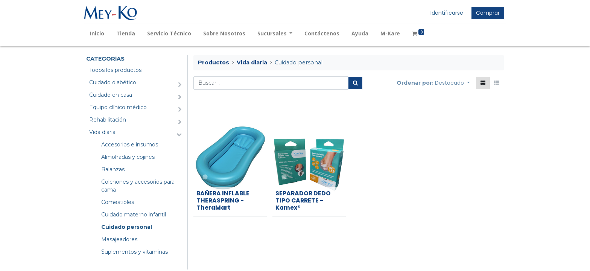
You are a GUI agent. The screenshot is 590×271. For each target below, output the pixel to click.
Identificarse (444, 13)
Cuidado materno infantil (133, 214)
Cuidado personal (126, 227)
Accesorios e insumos (129, 144)
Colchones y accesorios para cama (138, 185)
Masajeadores (119, 239)
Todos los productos (115, 70)
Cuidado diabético (112, 82)
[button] (452, 83)
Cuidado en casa (110, 94)
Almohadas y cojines (128, 157)
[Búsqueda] (355, 83)
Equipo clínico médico (118, 107)
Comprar (485, 13)
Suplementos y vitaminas (134, 251)
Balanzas (113, 169)
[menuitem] (99, 33)
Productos (213, 62)
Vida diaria (102, 132)
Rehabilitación (107, 119)
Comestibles (117, 202)
